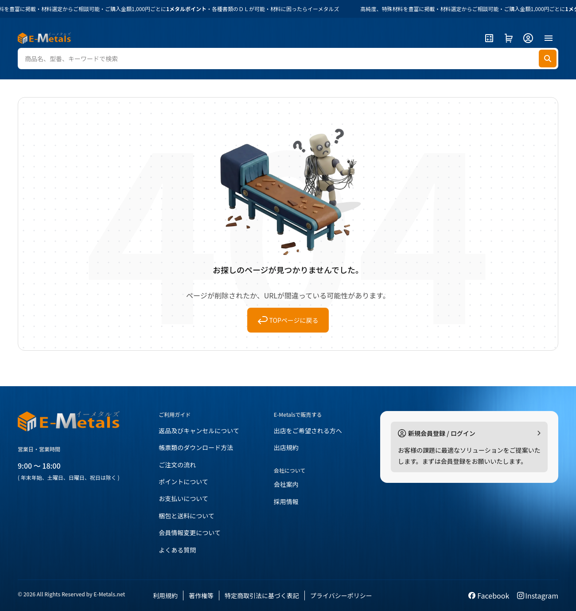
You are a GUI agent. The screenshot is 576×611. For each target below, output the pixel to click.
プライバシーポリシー (341, 595)
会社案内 (286, 484)
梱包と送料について (186, 515)
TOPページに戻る (288, 320)
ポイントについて (183, 481)
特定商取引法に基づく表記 (262, 595)
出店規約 (286, 447)
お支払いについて (183, 498)
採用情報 (286, 501)
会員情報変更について (190, 532)
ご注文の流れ (177, 464)
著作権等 (201, 595)
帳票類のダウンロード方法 (196, 447)
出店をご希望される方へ (308, 430)
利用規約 (165, 595)
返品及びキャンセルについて (199, 430)
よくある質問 (177, 549)
